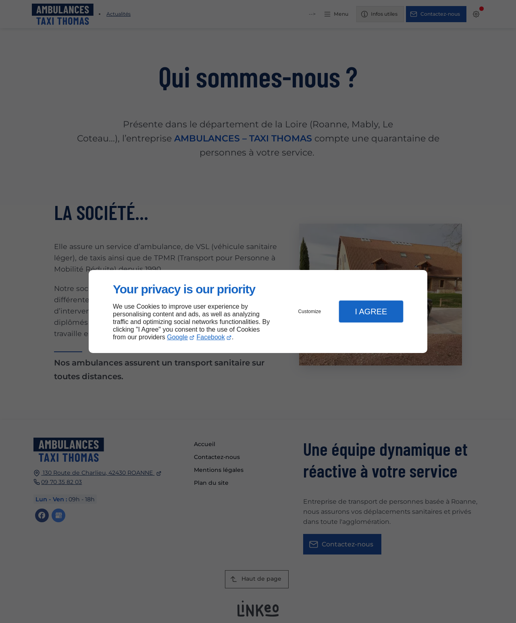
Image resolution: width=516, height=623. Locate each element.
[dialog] (258, 311)
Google (177, 337)
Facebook (211, 337)
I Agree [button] (371, 311)
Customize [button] (309, 311)
